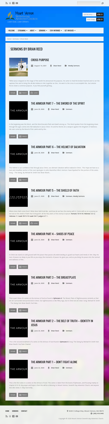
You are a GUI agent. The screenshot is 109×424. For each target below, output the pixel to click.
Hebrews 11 (13, 216)
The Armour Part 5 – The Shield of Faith (55, 190)
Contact (24, 411)
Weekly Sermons (74, 66)
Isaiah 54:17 (33, 216)
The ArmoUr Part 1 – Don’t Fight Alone (54, 362)
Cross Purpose (40, 60)
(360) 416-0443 (98, 413)
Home (9, 39)
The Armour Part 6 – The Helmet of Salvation (58, 147)
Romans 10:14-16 (77, 214)
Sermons (16, 39)
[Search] (88, 3)
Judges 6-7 (42, 216)
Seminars (69, 109)
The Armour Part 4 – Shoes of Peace (52, 234)
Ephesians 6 (57, 298)
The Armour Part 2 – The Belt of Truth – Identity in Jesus (62, 323)
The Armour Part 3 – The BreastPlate (53, 277)
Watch (23, 93)
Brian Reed (24, 39)
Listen (34, 93)
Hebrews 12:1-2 (89, 214)
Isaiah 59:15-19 (23, 216)
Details (12, 93)
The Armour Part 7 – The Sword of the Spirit (58, 103)
